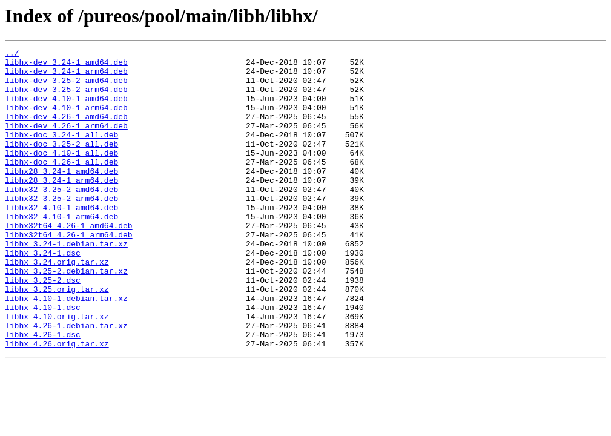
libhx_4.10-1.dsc (43, 359)
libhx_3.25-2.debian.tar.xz (66, 316)
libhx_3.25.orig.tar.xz (57, 337)
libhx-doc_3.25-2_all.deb (61, 163)
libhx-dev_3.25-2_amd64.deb (66, 87)
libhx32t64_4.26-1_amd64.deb (69, 261)
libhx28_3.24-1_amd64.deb (61, 196)
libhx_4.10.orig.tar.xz (57, 370)
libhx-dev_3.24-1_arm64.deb (66, 76)
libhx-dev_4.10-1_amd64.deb (66, 109)
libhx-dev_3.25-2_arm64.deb (66, 98)
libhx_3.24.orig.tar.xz (57, 305)
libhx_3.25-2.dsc (43, 327)
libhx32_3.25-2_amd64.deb (61, 218)
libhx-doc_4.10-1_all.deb (61, 174)
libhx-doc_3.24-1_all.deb (61, 152)
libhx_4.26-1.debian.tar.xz (66, 381)
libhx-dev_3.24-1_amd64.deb (66, 65)
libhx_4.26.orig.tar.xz (57, 403)
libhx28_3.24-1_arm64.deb (61, 207)
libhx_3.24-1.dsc (43, 294)
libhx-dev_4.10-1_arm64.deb (66, 119)
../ (12, 54)
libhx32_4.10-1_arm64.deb (61, 250)
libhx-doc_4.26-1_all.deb (61, 185)
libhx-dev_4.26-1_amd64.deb (66, 130)
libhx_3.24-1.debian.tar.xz (66, 283)
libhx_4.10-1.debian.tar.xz (66, 348)
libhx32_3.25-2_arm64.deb (61, 228)
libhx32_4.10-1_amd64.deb (61, 239)
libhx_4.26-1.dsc (43, 392)
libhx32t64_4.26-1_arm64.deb (69, 272)
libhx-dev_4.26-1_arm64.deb (66, 141)
